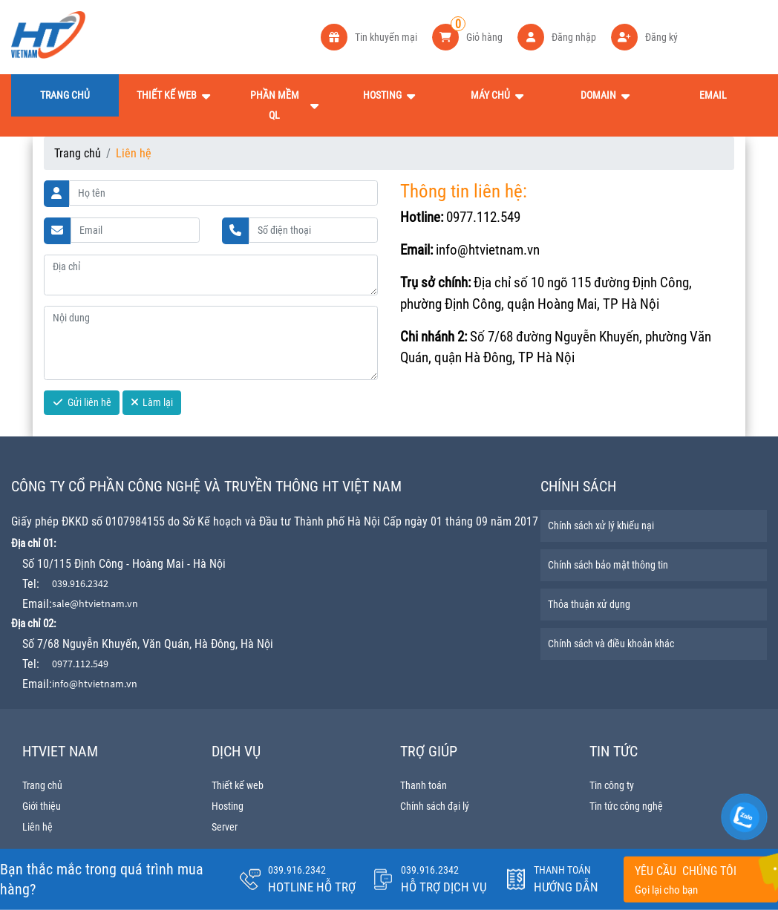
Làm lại (152, 402)
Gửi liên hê (82, 402)
